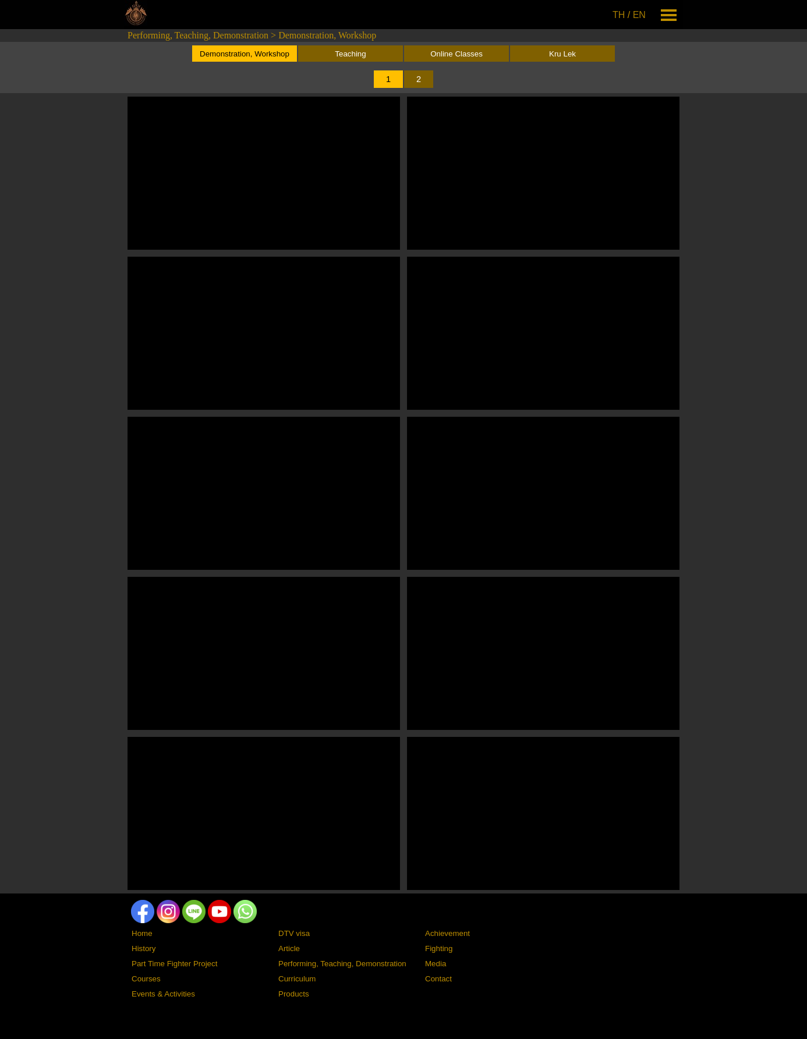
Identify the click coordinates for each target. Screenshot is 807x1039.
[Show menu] (669, 15)
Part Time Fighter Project (174, 963)
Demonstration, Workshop (327, 35)
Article (289, 948)
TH (619, 15)
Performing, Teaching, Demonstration (198, 35)
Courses (146, 978)
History (143, 948)
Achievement (447, 933)
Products (293, 994)
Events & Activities (163, 994)
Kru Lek (562, 53)
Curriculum (297, 978)
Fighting (438, 948)
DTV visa (294, 933)
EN (639, 15)
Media (435, 963)
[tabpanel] (630, 15)
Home (142, 933)
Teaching (350, 53)
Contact (438, 978)
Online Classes (456, 53)
